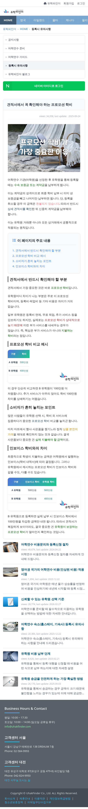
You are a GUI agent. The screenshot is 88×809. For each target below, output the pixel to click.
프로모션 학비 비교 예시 (31, 255)
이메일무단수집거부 (39, 802)
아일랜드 (39, 20)
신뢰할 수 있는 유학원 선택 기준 (42, 599)
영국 (23, 20)
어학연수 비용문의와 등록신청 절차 (44, 544)
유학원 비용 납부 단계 (35, 654)
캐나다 (70, 20)
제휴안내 (25, 798)
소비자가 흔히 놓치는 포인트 (34, 261)
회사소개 (10, 798)
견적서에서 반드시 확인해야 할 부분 (38, 250)
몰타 (55, 20)
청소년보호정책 (14, 802)
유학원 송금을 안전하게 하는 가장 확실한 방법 (52, 679)
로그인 (81, 3)
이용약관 (39, 798)
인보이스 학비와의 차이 (30, 266)
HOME (8, 20)
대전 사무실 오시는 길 (17, 780)
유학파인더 (52, 3)
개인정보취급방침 (60, 798)
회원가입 (69, 3)
